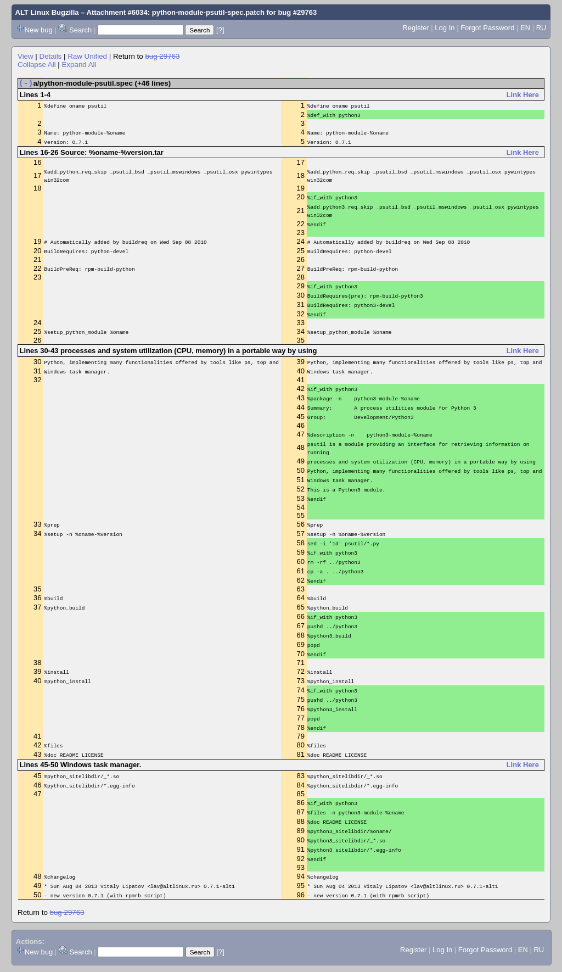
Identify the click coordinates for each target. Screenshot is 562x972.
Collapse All (37, 64)
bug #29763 (297, 12)
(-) (26, 84)
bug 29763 (162, 56)
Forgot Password (487, 28)
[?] (220, 30)
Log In (444, 28)
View (25, 56)
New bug (39, 30)
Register (415, 28)
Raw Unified (87, 56)
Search (80, 30)
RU (541, 28)
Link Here (523, 97)
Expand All (79, 64)
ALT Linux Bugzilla (47, 12)
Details (51, 56)
